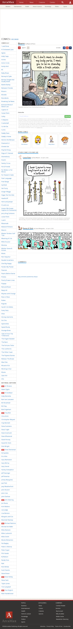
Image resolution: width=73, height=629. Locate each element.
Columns (41, 611)
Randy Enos (5, 560)
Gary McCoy (5, 463)
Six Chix (4, 320)
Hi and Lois (5, 205)
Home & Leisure (37, 6)
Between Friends (7, 88)
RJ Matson (4, 557)
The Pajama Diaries (8, 355)
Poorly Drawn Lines (8, 280)
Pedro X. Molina (6, 547)
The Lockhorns (6, 349)
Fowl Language (6, 178)
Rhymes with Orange (8, 294)
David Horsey (5, 440)
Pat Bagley (5, 543)
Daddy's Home (6, 136)
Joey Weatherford (7, 486)
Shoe (3, 314)
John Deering (7, 500)
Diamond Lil (5, 143)
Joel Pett (4, 483)
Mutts (3, 253)
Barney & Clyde (6, 76)
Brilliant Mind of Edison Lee (7, 106)
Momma (4, 245)
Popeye (3, 284)
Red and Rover (6, 287)
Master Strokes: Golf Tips (8, 234)
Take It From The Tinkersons (7, 335)
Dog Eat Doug (6, 150)
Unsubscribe (67, 626)
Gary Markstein (6, 460)
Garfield (4, 185)
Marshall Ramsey (7, 520)
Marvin (3, 230)
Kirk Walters (5, 507)
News (40, 605)
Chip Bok (6, 413)
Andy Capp (5, 56)
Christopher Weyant (8, 420)
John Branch (5, 490)
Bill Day (4, 406)
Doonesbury (5, 157)
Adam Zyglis (5, 389)
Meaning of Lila (6, 238)
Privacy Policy (50, 626)
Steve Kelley (7, 577)
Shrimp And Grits (7, 317)
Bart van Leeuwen (7, 399)
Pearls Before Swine (8, 274)
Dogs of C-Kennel (7, 153)
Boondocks (5, 98)
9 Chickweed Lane (7, 50)
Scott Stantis (5, 570)
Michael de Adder (7, 527)
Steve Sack (4, 580)
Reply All (4, 290)
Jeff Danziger (5, 473)
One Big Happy (6, 263)
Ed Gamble (5, 453)
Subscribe (67, 116)
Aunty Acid (4, 66)
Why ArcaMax (60, 614)
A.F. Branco (6, 386)
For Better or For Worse (6, 171)
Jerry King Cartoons (7, 213)
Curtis (3, 130)
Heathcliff (4, 198)
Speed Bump (5, 327)
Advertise (42, 626)
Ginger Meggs (6, 192)
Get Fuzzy (4, 188)
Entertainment (17, 6)
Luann (3, 220)
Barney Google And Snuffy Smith (7, 80)
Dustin (3, 160)
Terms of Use (58, 626)
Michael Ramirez (8, 523)
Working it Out (6, 369)
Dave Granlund (6, 433)
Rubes (3, 300)
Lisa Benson (5, 513)
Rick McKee (5, 567)
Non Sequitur (5, 257)
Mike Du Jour (5, 242)
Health (27, 6)
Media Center (60, 616)
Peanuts (4, 270)
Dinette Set (5, 147)
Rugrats (4, 304)
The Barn (4, 342)
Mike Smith (5, 537)
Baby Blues (5, 73)
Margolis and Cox (7, 517)
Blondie (4, 95)
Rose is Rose (5, 297)
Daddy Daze (5, 133)
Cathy (3, 116)
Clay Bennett (5, 423)
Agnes (3, 53)
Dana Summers (6, 426)
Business (8, 6)
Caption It (4, 110)
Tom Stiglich (7, 590)
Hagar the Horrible (7, 195)
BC (2, 70)
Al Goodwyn (6, 393)
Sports (65, 6)
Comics (41, 608)
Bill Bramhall (5, 403)
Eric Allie (4, 456)
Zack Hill (4, 376)
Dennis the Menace (7, 140)
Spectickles (5, 324)
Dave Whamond (6, 436)
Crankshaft (5, 123)
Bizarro (3, 91)
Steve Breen (5, 573)
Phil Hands (5, 553)
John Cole (4, 493)
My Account (59, 611)
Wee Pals (4, 362)
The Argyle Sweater (8, 339)
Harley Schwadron (7, 470)
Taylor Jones (5, 583)
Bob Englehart (6, 409)
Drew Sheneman (8, 450)
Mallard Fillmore (7, 227)
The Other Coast (6, 352)
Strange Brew (6, 330)
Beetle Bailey (5, 85)
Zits (2, 379)
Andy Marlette (6, 396)
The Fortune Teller (7, 345)
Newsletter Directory (62, 619)
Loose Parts (5, 217)
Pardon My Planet (7, 267)
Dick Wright (5, 446)
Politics (57, 6)
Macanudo (4, 223)
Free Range (5, 182)
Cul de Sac (4, 126)
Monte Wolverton (7, 540)
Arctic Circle (5, 63)
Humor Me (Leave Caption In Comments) (8, 209)
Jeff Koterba (5, 476)
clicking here (39, 127)
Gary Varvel (5, 466)
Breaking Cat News (7, 101)
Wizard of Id (5, 366)
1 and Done (5, 46)
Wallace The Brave (7, 359)
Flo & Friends (5, 167)
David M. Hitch (6, 443)
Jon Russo (4, 503)
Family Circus (5, 163)
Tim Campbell (6, 587)
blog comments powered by (28, 276)
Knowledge (48, 6)
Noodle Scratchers (7, 260)
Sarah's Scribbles (7, 307)
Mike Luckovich (6, 533)
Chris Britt (4, 416)
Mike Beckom (5, 530)
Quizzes (41, 614)
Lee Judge (4, 510)
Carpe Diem (5, 113)
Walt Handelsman (7, 594)
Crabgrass (4, 120)
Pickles (3, 277)
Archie (3, 60)
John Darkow (5, 496)
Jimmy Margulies (7, 480)
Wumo (3, 372)
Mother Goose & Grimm (6, 249)
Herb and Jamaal (7, 202)
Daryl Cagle (5, 430)
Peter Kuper (5, 550)
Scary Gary (4, 310)
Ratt (2, 563)
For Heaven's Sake (7, 175)
